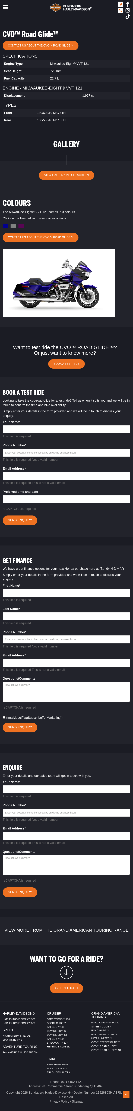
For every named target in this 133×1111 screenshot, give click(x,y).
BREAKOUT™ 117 (57, 1042)
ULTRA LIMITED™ (101, 1038)
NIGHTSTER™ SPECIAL (16, 1035)
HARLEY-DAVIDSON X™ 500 (19, 1023)
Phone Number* (14, 445)
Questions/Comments (19, 678)
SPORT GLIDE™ (56, 1023)
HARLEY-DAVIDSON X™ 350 (19, 1019)
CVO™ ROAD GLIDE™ (104, 1046)
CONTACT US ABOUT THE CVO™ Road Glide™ (40, 45)
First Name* (11, 585)
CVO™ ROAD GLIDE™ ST (106, 1050)
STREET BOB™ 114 (58, 1019)
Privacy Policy (59, 1101)
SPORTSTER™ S (13, 1039)
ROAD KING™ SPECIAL (105, 1022)
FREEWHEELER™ (57, 1064)
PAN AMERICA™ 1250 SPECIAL (21, 1052)
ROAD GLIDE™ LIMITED (105, 1034)
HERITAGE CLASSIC (59, 1046)
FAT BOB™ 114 (55, 1027)
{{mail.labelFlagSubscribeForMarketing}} (33, 717)
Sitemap (78, 1101)
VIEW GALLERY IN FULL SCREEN (66, 175)
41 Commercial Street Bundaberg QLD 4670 (73, 1086)
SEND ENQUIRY (20, 520)
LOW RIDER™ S (56, 1031)
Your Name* (11, 422)
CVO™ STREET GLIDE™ (105, 1042)
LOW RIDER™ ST (57, 1034)
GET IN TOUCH (66, 988)
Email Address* (14, 468)
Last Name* (11, 609)
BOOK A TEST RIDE (66, 363)
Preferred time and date (20, 492)
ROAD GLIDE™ (100, 1030)
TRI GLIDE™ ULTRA (58, 1072)
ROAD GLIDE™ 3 (57, 1068)
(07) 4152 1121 (72, 1082)
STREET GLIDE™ (101, 1026)
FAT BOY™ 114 (55, 1038)
